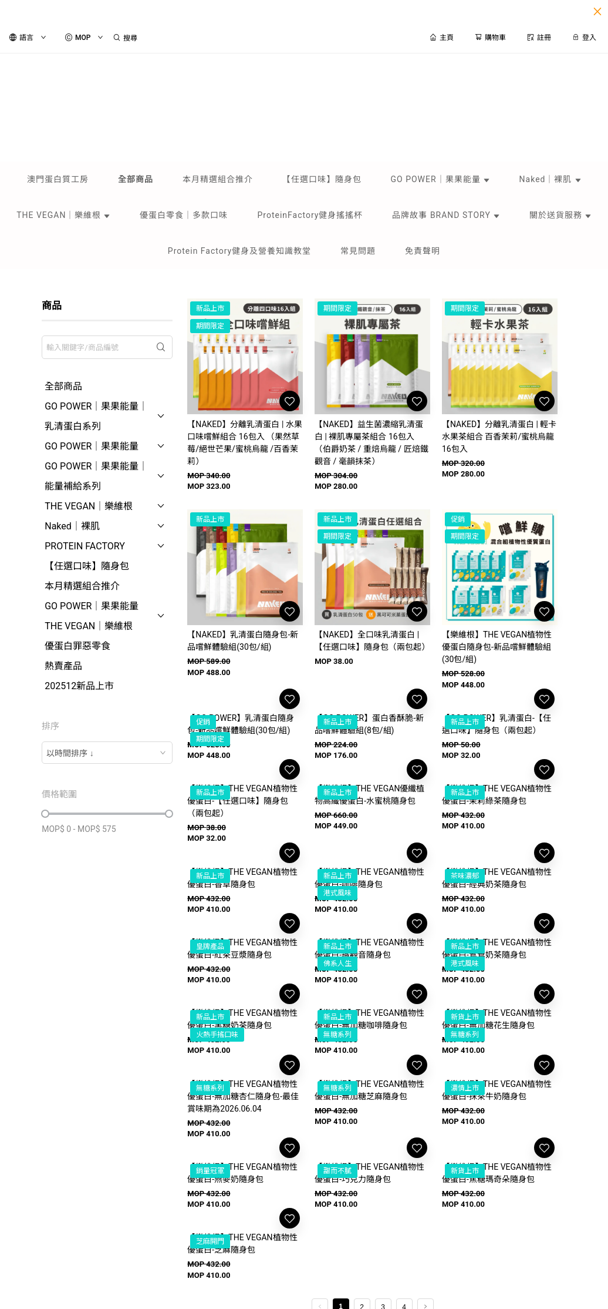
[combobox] (107, 752)
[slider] (45, 814)
